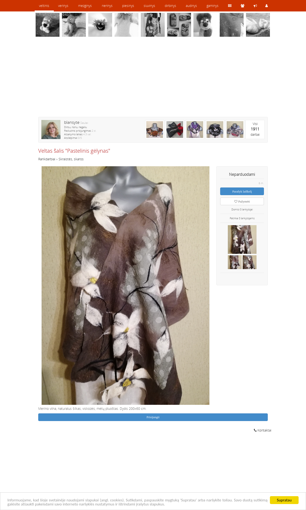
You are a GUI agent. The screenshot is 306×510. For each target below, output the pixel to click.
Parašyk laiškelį (242, 191)
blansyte (71, 122)
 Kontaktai (262, 430)
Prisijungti (153, 417)
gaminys (213, 5)
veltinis (44, 5)
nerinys (107, 5)
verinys (63, 5)
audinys (191, 5)
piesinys (128, 5)
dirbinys (170, 5)
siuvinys (149, 5)
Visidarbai (255, 129)
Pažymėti (242, 201)
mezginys (85, 5)
